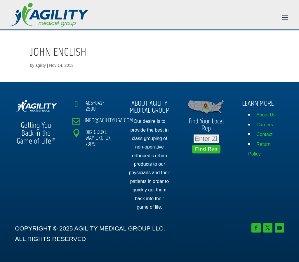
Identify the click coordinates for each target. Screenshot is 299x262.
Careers (264, 124)
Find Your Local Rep (206, 124)
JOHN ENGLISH (58, 52)
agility (40, 65)
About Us (266, 114)
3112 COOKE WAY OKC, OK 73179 (98, 137)
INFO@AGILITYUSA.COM (109, 120)
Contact (264, 134)
